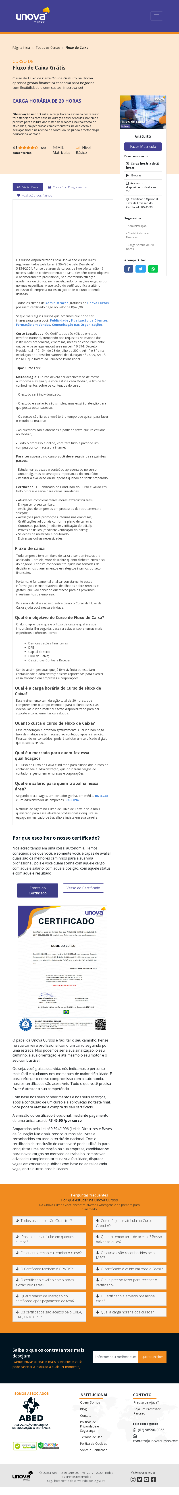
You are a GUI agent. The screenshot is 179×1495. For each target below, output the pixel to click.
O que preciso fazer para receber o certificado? (126, 1282)
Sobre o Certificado (94, 1450)
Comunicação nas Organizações (77, 324)
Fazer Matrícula (143, 146)
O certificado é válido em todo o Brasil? (129, 1268)
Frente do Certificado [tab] (38, 890)
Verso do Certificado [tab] (83, 887)
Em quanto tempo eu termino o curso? (48, 1252)
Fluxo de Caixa (77, 47)
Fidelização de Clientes (89, 320)
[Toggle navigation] (156, 16)
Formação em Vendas (33, 324)
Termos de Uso (91, 1437)
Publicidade (59, 320)
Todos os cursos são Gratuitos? (44, 1220)
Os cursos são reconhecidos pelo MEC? (125, 1255)
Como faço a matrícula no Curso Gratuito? (124, 1223)
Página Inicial (21, 47)
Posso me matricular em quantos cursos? (45, 1239)
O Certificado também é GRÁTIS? (44, 1268)
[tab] (27, 187)
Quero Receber (152, 1357)
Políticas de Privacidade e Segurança (89, 1426)
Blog (83, 1409)
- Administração (136, 226)
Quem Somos (90, 1402)
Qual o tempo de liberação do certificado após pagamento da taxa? (45, 1298)
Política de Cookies (93, 1443)
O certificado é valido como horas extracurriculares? (45, 1282)
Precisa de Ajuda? (146, 1402)
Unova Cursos (97, 303)
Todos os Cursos (48, 47)
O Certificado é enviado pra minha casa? (125, 1298)
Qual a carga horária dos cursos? (125, 1312)
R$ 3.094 (72, 800)
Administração (57, 303)
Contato (86, 1415)
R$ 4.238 (101, 796)
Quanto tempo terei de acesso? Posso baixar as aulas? (129, 1239)
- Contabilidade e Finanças (137, 235)
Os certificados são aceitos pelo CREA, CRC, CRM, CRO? (49, 1314)
